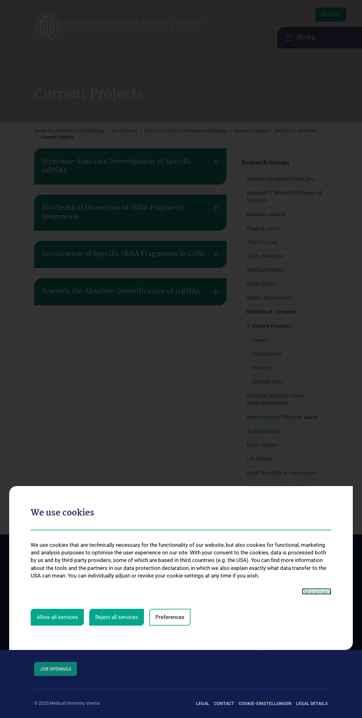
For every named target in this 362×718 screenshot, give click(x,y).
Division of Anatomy (129, 605)
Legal (202, 703)
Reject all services (116, 524)
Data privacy (316, 499)
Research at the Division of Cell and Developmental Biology (202, 631)
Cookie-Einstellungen (265, 703)
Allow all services (57, 524)
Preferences (169, 524)
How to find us (48, 626)
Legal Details (312, 703)
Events (40, 636)
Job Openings (55, 668)
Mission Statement (52, 605)
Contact (42, 615)
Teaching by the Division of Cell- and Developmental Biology (278, 640)
